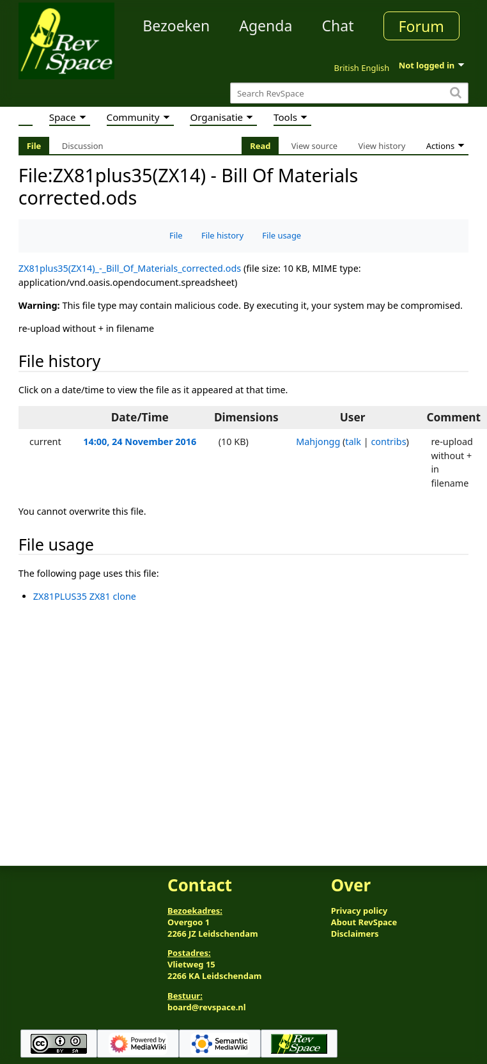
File (176, 235)
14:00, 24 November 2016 (139, 441)
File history (222, 235)
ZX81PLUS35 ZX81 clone (84, 596)
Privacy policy (359, 910)
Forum (421, 26)
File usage (281, 235)
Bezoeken (176, 25)
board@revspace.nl (206, 1007)
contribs (388, 441)
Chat (337, 25)
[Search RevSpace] (349, 93)
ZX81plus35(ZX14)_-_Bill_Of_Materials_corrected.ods (130, 268)
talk (353, 441)
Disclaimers (355, 933)
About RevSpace (364, 922)
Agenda (265, 25)
